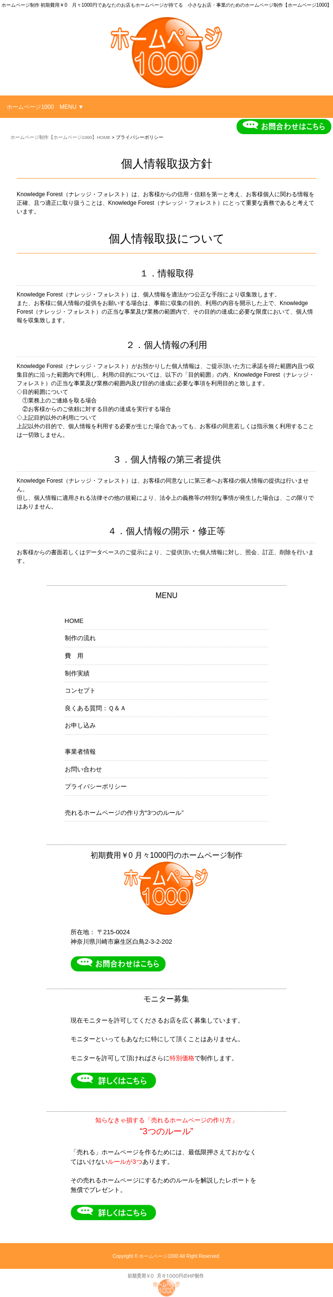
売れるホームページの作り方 (124, 813)
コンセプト (80, 690)
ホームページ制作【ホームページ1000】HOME (60, 137)
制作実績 (77, 673)
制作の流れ (80, 638)
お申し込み (80, 725)
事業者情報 (80, 751)
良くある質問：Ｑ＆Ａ (95, 708)
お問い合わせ (83, 769)
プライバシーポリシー (96, 786)
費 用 (74, 655)
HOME (74, 620)
